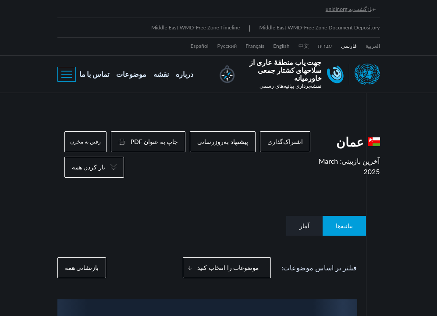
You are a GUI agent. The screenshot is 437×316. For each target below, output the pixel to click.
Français (254, 46)
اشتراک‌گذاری (285, 141)
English (281, 46)
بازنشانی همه (82, 267)
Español (200, 46)
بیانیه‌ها (344, 226)
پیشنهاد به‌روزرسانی (222, 141)
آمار (304, 226)
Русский (227, 46)
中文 (303, 46)
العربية (373, 46)
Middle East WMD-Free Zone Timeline (195, 27)
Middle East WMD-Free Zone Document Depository (319, 27)
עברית (325, 46)
